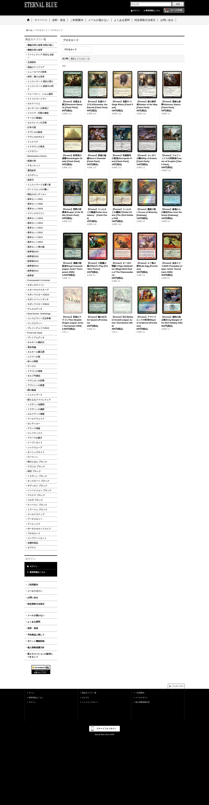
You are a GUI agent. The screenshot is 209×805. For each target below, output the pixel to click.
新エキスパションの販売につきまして (40, 655)
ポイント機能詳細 (35, 641)
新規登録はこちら (153, 10)
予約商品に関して (35, 634)
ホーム (31, 693)
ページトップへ (178, 686)
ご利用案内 (32, 584)
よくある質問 (33, 622)
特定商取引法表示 (35, 604)
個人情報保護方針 (35, 647)
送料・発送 (32, 628)
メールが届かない (35, 615)
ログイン (136, 10)
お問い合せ (32, 597)
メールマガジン (34, 591)
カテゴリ (85, 697)
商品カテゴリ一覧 (89, 693)
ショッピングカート (90, 702)
